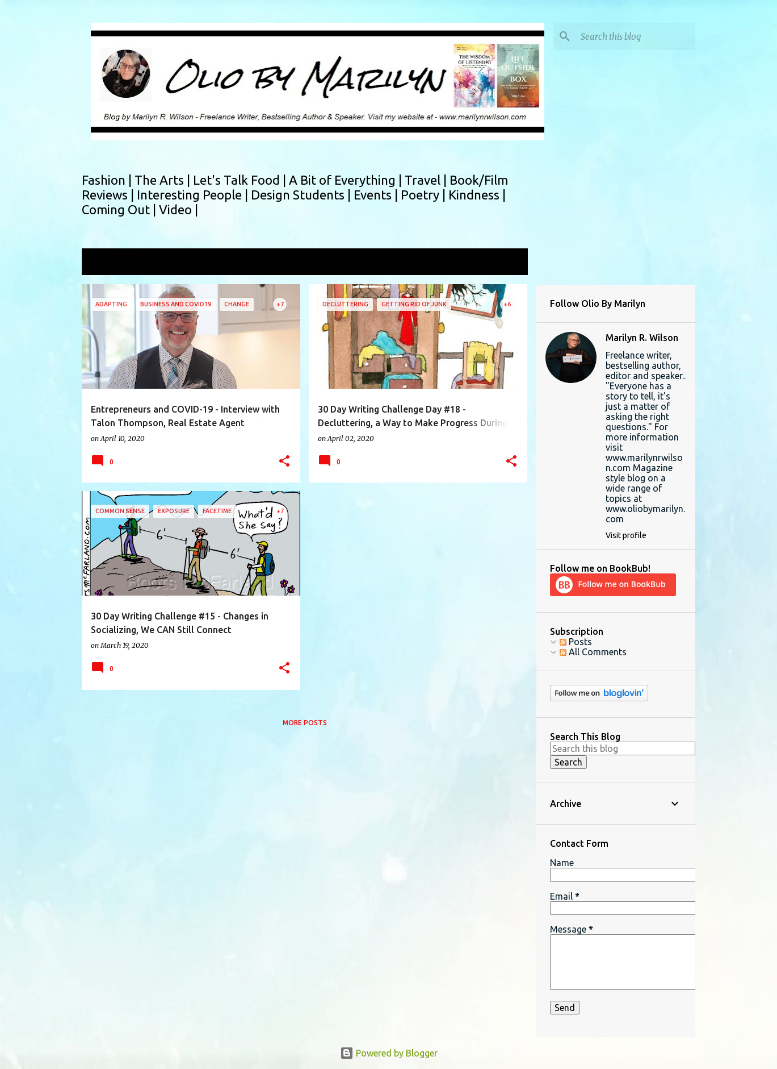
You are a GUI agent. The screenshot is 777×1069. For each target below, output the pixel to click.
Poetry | (424, 195)
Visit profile (626, 535)
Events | (377, 195)
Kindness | (477, 195)
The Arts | (164, 180)
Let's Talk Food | (241, 180)
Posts (576, 642)
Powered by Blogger (389, 1053)
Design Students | (302, 195)
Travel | (427, 180)
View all (504, 263)
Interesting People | (194, 195)
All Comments (593, 652)
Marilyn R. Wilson (642, 337)
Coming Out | (120, 209)
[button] (284, 461)
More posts (305, 722)
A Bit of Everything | (347, 180)
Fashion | (108, 180)
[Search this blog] (635, 36)
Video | (178, 209)
